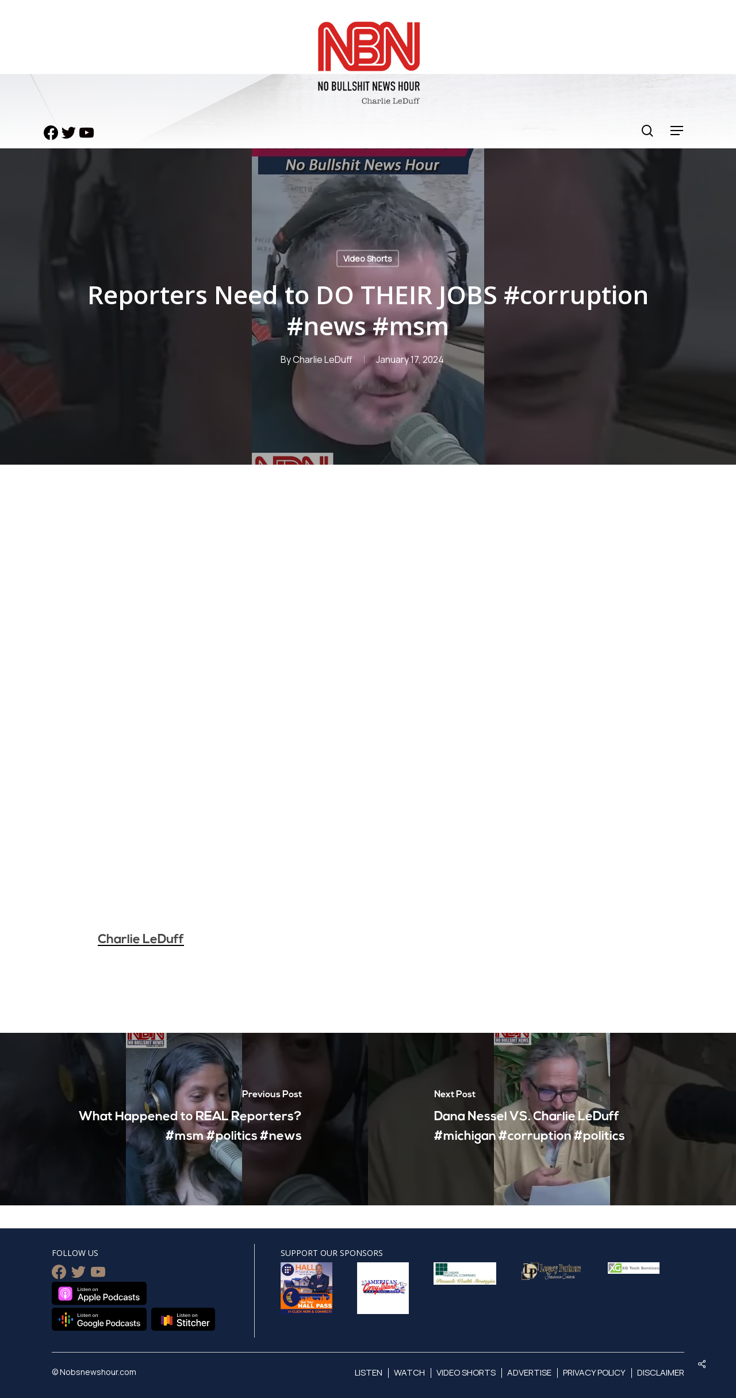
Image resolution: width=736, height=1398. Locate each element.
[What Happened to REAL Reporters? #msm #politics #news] (184, 1119)
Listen (368, 1372)
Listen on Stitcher (183, 1319)
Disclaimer (660, 1372)
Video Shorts (367, 258)
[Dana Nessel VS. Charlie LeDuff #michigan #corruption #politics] (552, 1119)
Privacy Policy (594, 1372)
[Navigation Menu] (677, 131)
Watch (409, 1372)
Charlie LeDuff (322, 359)
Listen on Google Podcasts (99, 1319)
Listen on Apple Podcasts (99, 1293)
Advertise (529, 1372)
